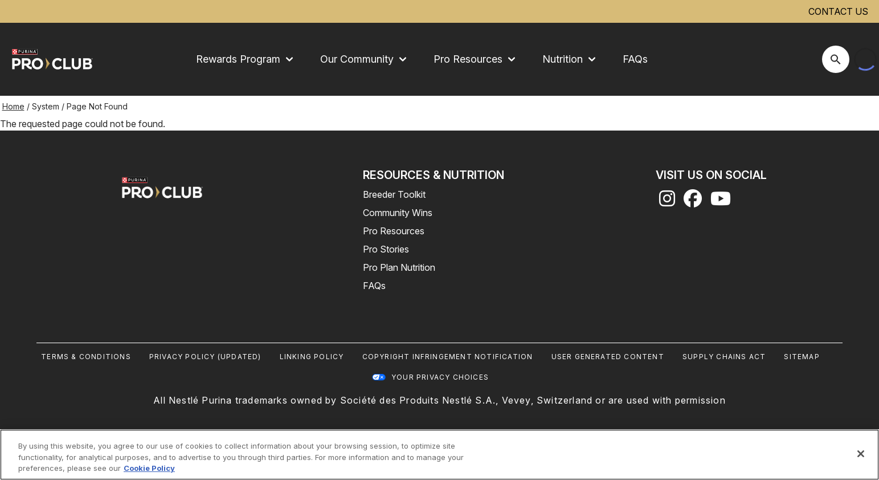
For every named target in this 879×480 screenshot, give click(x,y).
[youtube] (720, 202)
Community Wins (397, 212)
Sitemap (801, 356)
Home (13, 106)
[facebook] (693, 202)
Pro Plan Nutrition (399, 267)
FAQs (635, 59)
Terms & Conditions (86, 356)
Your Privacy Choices (440, 377)
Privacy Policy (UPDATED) (205, 356)
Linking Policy (312, 356)
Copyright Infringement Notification (447, 356)
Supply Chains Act (724, 356)
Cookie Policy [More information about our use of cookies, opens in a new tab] (149, 468)
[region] (439, 454)
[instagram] (667, 202)
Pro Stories (386, 249)
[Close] (860, 453)
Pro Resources (393, 231)
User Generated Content (607, 356)
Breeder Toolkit (394, 194)
